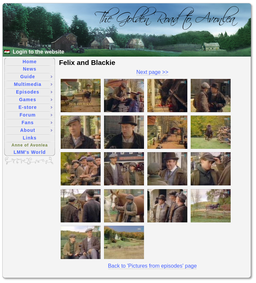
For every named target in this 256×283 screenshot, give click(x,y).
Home (30, 61)
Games (35, 99)
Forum (36, 115)
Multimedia (33, 84)
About (36, 130)
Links (29, 138)
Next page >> (152, 72)
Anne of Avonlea (30, 145)
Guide (36, 76)
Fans (37, 122)
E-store (35, 107)
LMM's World (30, 152)
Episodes (34, 92)
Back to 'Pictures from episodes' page (152, 266)
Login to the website (38, 52)
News (29, 69)
